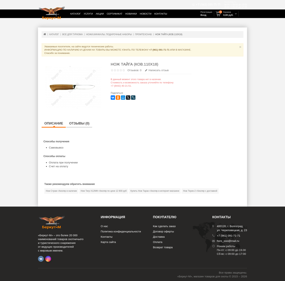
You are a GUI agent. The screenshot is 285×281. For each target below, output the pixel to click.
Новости (145, 13)
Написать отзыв (157, 70)
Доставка (159, 236)
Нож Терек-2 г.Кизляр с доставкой (200, 191)
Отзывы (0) (79, 123)
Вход (203, 15)
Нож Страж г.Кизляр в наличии (61, 191)
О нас (104, 226)
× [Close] (240, 47)
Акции (100, 13)
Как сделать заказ (164, 226)
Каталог (75, 13)
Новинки (131, 13)
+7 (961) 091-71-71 (208, 4)
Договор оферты (163, 231)
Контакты (160, 13)
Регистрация (206, 12)
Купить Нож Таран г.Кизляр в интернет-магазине (155, 191)
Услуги (88, 13)
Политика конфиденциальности (121, 231)
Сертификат (114, 13)
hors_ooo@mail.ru (228, 240)
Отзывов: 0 (134, 70)
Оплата (157, 242)
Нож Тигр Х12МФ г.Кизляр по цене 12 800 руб (104, 191)
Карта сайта (108, 242)
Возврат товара (163, 247)
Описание (53, 123)
